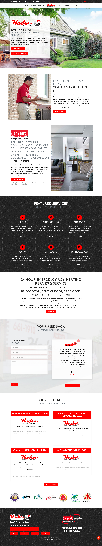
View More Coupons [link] (51, 484)
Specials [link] (33, 5)
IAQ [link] (73, 5)
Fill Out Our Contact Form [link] (19, 53)
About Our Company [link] (18, 179)
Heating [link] (60, 5)
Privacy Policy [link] (56, 539)
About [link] (19, 5)
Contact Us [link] (51, 311)
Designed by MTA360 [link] (47, 539)
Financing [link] (26, 5)
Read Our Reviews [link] (59, 111)
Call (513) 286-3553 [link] (18, 48)
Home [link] (13, 5)
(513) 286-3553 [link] (86, 1)
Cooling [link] (67, 5)
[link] (99, 538)
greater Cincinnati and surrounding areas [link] (57, 298)
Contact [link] (41, 5)
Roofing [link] (78, 5)
